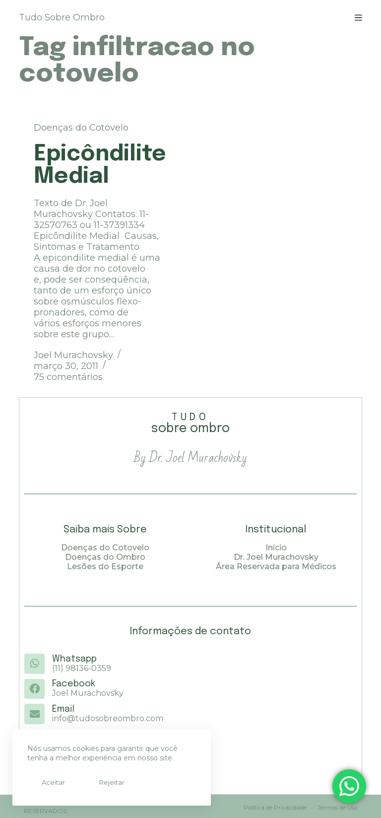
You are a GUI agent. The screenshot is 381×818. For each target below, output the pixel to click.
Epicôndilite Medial (100, 165)
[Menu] (358, 17)
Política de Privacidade (274, 806)
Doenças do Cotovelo (81, 127)
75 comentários (68, 377)
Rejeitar (98, 782)
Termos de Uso (336, 806)
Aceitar (49, 782)
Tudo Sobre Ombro (62, 17)
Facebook (73, 683)
